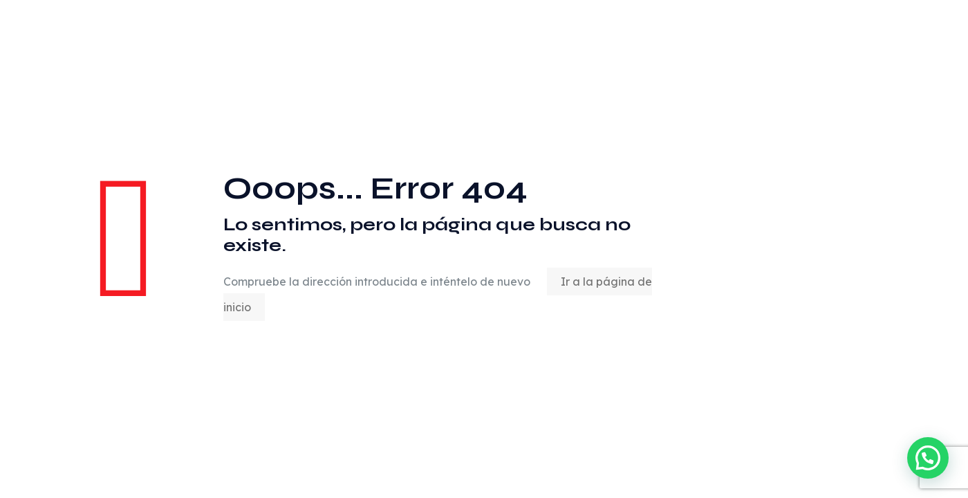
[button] (928, 458)
